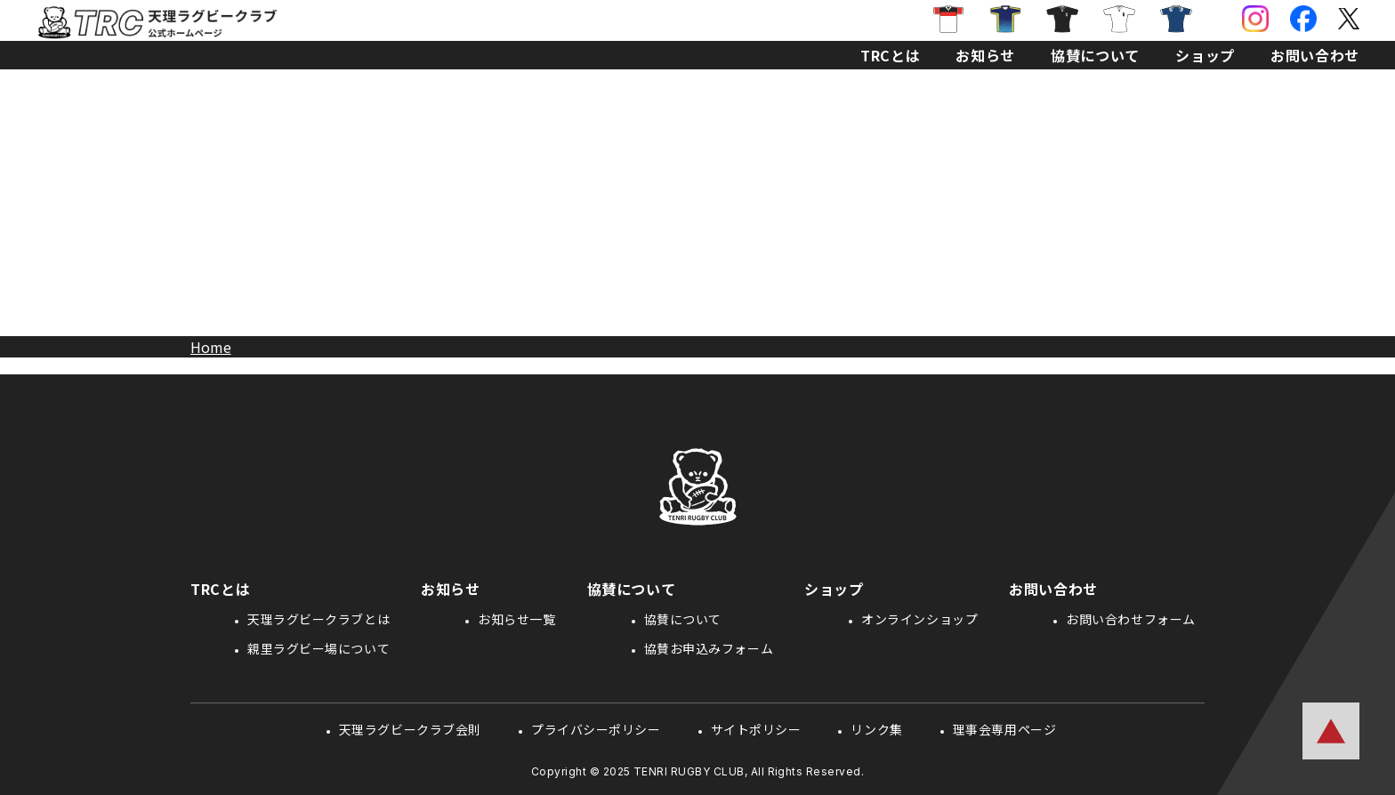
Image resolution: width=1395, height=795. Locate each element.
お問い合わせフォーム (1131, 619)
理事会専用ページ (1004, 729)
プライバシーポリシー (596, 729)
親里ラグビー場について (318, 648)
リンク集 (876, 729)
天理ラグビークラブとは (318, 619)
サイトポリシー (756, 729)
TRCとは (890, 55)
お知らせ (985, 55)
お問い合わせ (1314, 55)
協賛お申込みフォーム (709, 648)
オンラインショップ (919, 619)
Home (210, 346)
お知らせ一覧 (516, 619)
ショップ (1205, 55)
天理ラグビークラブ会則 (410, 729)
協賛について (1095, 55)
